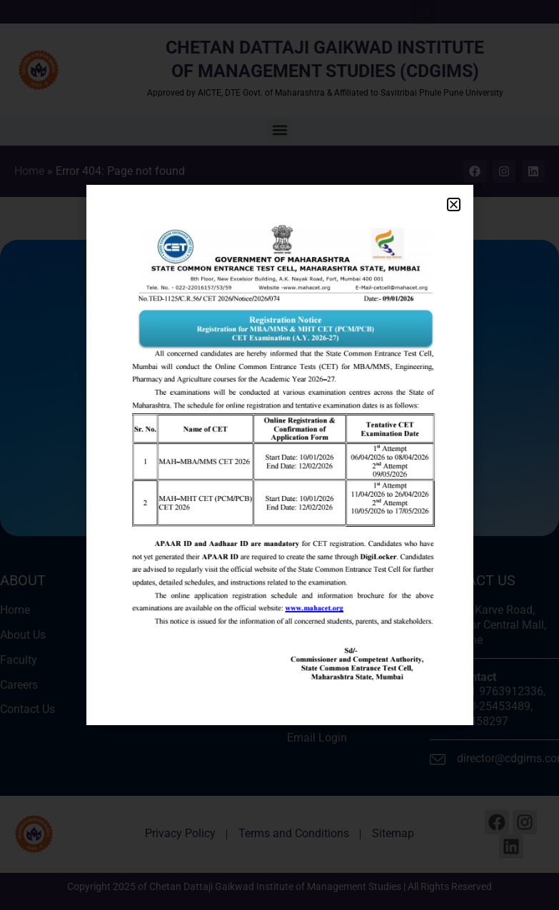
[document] (279, 455)
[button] (453, 204)
